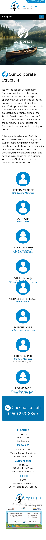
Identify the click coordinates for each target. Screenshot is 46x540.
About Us (23, 434)
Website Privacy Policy (23, 456)
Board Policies (23, 449)
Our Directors (23, 441)
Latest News (23, 437)
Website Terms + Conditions (23, 453)
